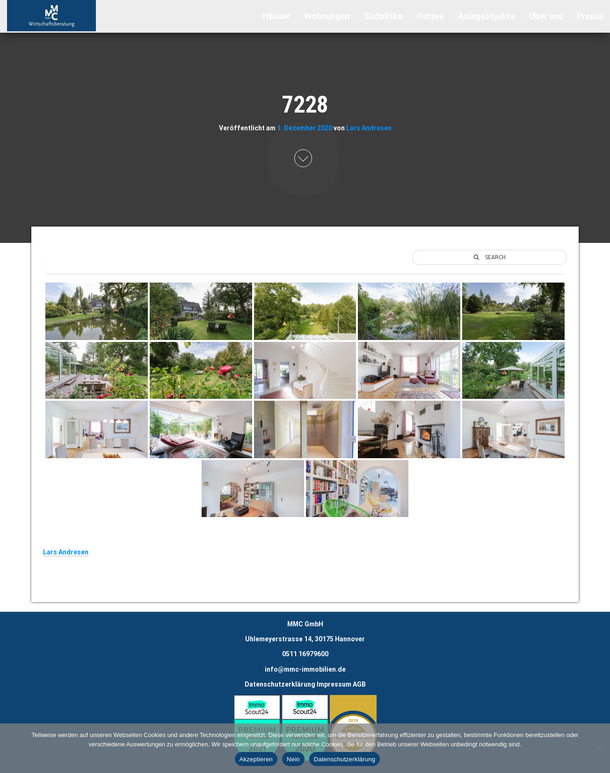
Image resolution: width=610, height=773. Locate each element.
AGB (359, 684)
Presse (590, 16)
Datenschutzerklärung (280, 684)
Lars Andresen (369, 127)
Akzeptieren (256, 759)
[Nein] (598, 748)
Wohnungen (327, 16)
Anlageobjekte (486, 16)
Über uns (546, 16)
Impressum (334, 684)
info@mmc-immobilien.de (305, 669)
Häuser (276, 16)
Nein (293, 759)
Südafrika (383, 16)
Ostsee (430, 16)
